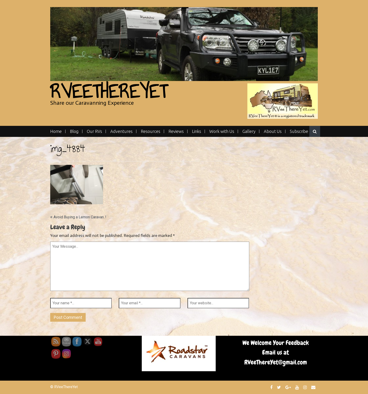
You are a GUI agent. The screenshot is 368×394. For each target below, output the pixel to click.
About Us (273, 131)
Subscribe (299, 131)
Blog (74, 131)
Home (56, 131)
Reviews (176, 131)
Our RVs (94, 131)
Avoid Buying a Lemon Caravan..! (80, 217)
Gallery (249, 131)
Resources (150, 131)
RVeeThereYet (108, 91)
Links (196, 131)
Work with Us (221, 131)
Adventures (121, 131)
